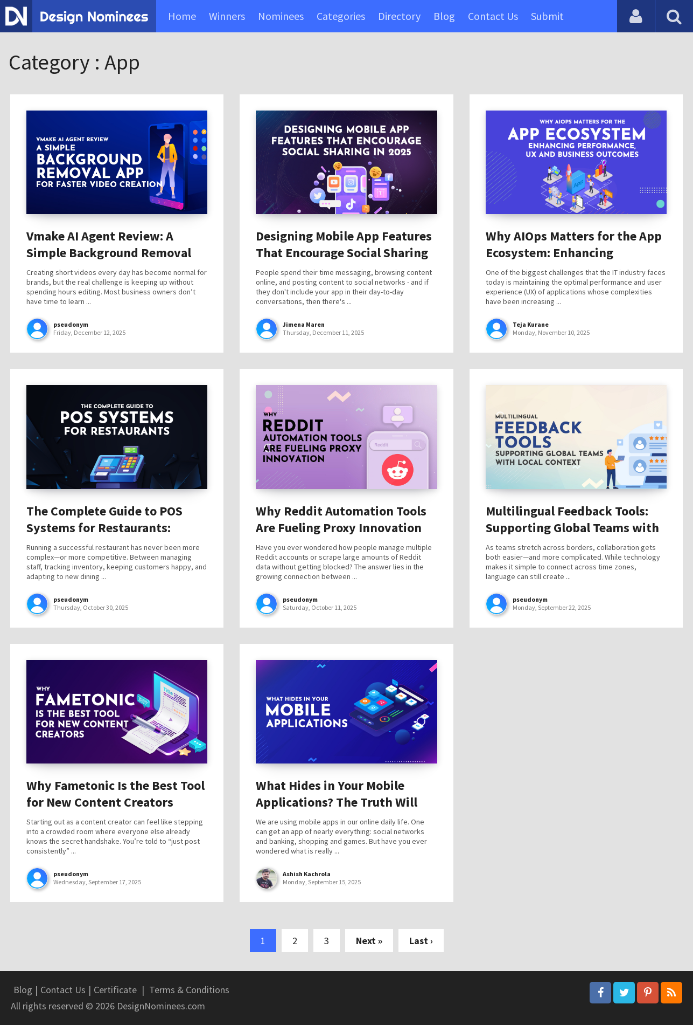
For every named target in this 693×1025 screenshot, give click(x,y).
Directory (399, 16)
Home (182, 16)
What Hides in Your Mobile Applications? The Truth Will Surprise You (336, 802)
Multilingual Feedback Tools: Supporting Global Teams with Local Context (572, 528)
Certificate (115, 989)
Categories (341, 16)
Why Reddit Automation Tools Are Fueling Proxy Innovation (341, 519)
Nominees (281, 16)
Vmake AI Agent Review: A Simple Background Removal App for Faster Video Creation (110, 253)
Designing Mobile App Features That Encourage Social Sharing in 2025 (344, 253)
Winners (227, 16)
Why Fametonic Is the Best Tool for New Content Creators (115, 793)
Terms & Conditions (189, 989)
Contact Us (493, 16)
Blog (444, 16)
